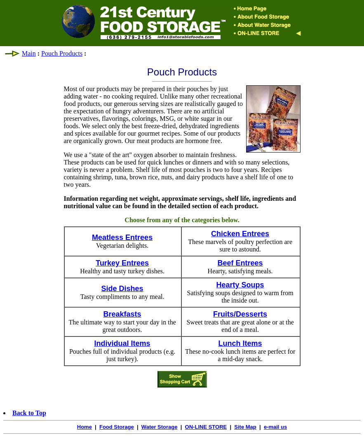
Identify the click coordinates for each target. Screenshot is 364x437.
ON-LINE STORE (206, 427)
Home (84, 427)
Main (29, 53)
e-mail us (275, 427)
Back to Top (29, 412)
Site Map (245, 427)
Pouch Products (61, 53)
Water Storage (159, 427)
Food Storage (116, 427)
